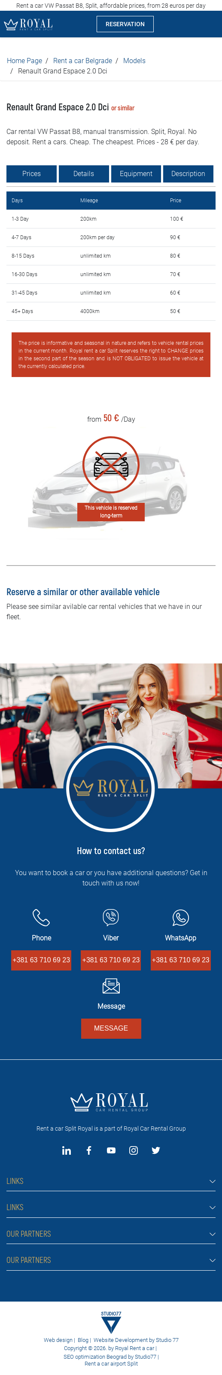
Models (134, 61)
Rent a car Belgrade (82, 61)
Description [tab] (188, 174)
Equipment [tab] (136, 174)
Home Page (24, 61)
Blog (83, 1340)
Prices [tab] (31, 174)
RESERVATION (125, 24)
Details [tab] (83, 174)
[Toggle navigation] (208, 24)
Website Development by (124, 1340)
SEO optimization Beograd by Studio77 (109, 1357)
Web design (58, 1340)
